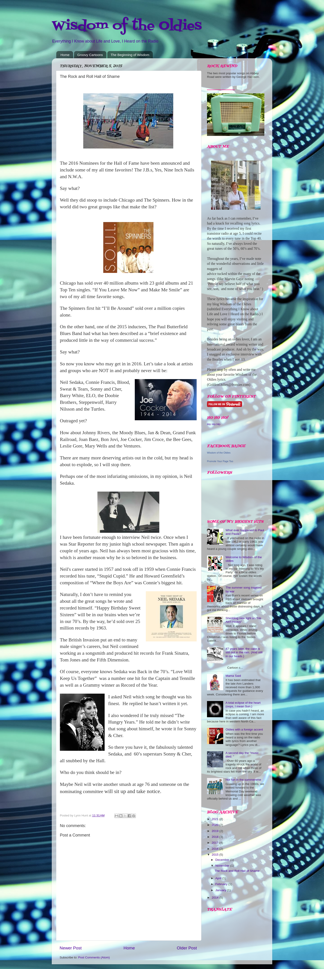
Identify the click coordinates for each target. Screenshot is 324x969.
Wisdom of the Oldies (127, 26)
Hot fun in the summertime (243, 779)
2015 (215, 854)
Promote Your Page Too (220, 461)
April (218, 878)
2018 (215, 837)
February (221, 884)
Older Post (187, 948)
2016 (215, 848)
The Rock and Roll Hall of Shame (237, 870)
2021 (215, 819)
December (222, 859)
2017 (215, 842)
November (222, 865)
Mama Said (233, 675)
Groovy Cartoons (90, 55)
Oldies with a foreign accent (244, 729)
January (221, 890)
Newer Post (71, 948)
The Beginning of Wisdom (130, 55)
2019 (215, 831)
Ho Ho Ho (213, 424)
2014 (215, 897)
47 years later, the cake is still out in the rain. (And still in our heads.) (243, 652)
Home (65, 55)
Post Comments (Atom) (94, 957)
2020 (215, 825)
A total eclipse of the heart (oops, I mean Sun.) (242, 704)
